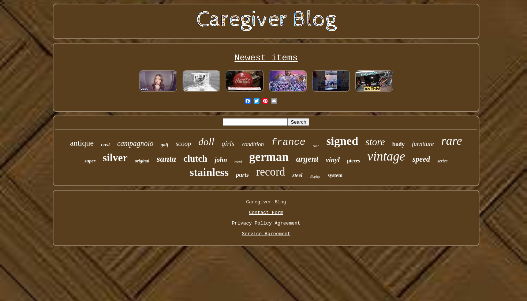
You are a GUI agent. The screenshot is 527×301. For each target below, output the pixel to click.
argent (307, 158)
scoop (183, 143)
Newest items (266, 58)
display (315, 176)
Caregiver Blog (266, 202)
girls (228, 143)
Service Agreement (266, 234)
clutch (195, 158)
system (335, 175)
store (375, 141)
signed (342, 140)
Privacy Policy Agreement (266, 223)
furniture (423, 143)
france (288, 142)
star (316, 145)
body (398, 144)
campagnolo (135, 143)
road (238, 161)
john (220, 159)
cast (105, 144)
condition (253, 144)
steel (297, 175)
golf (164, 144)
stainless (209, 172)
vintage (386, 156)
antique (82, 142)
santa (166, 158)
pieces (353, 160)
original (142, 160)
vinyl (333, 159)
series (442, 160)
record (270, 171)
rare (451, 140)
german (269, 156)
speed (421, 159)
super (90, 160)
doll (206, 141)
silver (115, 157)
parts (242, 174)
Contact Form (266, 212)
